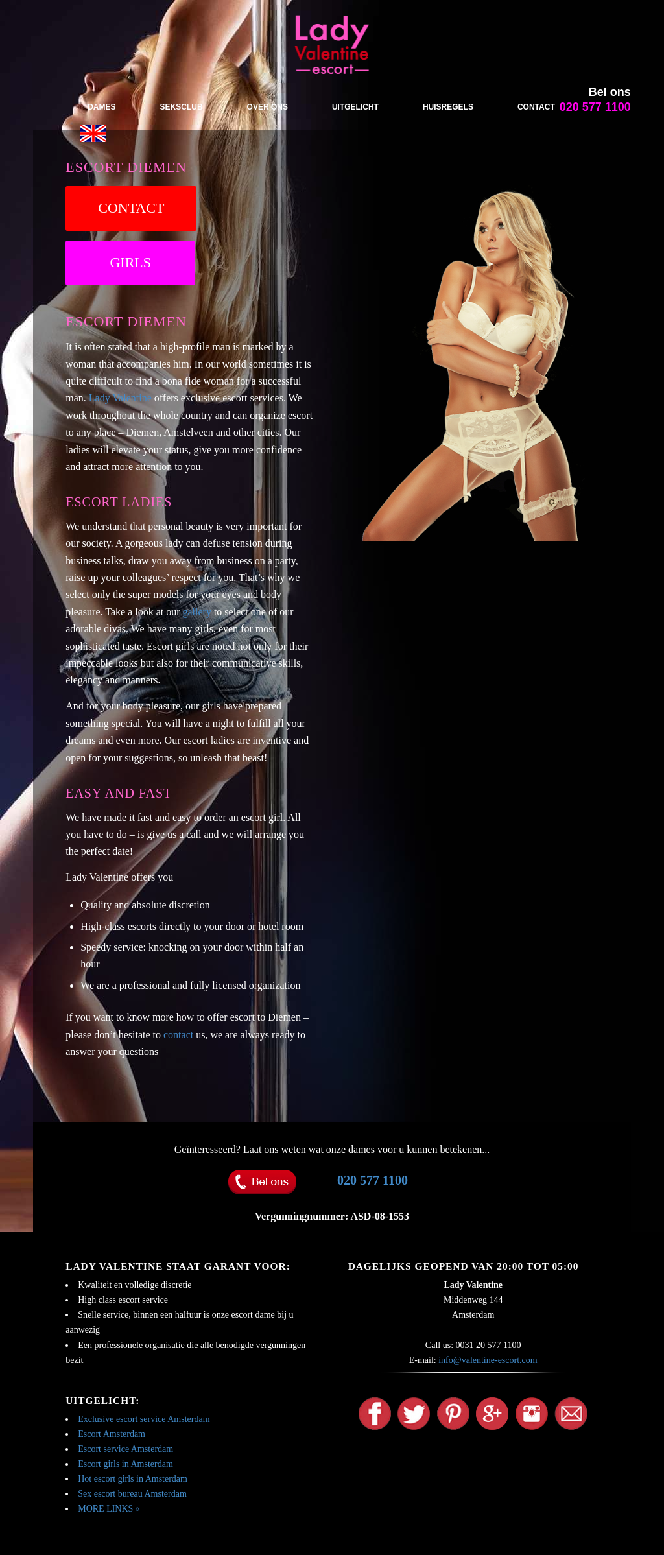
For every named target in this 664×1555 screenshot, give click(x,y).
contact (178, 1034)
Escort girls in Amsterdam (125, 1464)
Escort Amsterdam (111, 1434)
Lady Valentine (120, 397)
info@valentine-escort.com (487, 1360)
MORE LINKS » (109, 1508)
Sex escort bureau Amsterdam (132, 1494)
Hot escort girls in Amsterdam (132, 1479)
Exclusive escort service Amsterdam (143, 1419)
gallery (197, 611)
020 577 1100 (372, 1180)
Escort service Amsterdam (125, 1449)
